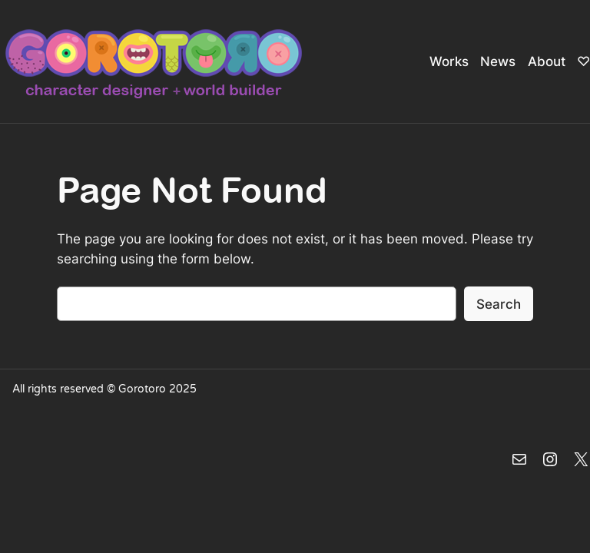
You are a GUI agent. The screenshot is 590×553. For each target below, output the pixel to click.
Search (498, 304)
